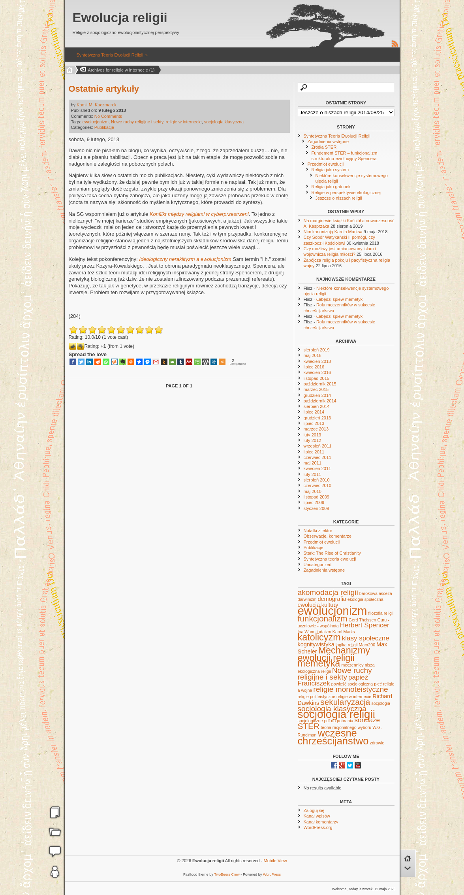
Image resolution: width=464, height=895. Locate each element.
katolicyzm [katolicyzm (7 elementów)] (319, 637)
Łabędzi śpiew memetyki (340, 299)
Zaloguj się (314, 810)
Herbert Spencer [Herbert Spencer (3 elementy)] (364, 625)
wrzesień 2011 (318, 446)
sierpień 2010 (317, 480)
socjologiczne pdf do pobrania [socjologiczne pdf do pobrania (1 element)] (325, 720)
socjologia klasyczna (224, 121)
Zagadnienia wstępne (328, 141)
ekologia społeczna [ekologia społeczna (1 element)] (365, 599)
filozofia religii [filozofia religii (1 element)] (381, 613)
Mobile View (275, 860)
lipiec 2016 (314, 366)
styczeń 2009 (316, 508)
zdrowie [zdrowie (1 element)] (377, 742)
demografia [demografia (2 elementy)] (332, 599)
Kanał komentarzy (321, 821)
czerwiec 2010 (317, 485)
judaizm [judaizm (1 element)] (324, 631)
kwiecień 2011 (317, 468)
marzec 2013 (316, 429)
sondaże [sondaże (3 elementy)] (367, 720)
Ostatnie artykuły (104, 89)
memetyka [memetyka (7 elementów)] (319, 663)
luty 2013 (312, 434)
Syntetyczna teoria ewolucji (330, 559)
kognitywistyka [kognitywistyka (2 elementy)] (316, 644)
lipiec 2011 (314, 451)
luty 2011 (312, 474)
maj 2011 (312, 463)
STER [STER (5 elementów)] (309, 726)
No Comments (108, 116)
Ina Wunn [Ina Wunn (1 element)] (307, 631)
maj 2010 (312, 491)
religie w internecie (184, 121)
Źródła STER (324, 147)
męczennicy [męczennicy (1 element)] (352, 665)
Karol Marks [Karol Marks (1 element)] (344, 631)
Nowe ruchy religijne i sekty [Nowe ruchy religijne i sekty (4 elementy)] (335, 673)
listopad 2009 (316, 497)
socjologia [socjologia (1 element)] (381, 703)
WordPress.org (318, 827)
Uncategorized (318, 564)
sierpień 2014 (317, 406)
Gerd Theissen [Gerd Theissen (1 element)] (362, 619)
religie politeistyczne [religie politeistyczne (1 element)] (316, 696)
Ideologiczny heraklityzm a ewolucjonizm (185, 259)
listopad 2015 (316, 378)
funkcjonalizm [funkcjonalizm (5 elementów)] (323, 618)
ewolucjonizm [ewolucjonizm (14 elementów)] (332, 610)
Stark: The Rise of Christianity (332, 553)
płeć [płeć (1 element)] (378, 684)
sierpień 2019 (317, 349)
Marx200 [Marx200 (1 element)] (367, 644)
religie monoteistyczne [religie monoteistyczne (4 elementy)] (350, 689)
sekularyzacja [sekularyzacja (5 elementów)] (345, 701)
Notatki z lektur (318, 530)
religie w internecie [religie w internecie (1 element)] (353, 696)
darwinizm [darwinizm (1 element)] (307, 599)
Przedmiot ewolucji (326, 164)
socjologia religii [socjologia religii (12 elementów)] (336, 714)
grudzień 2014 (317, 395)
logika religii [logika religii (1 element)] (347, 644)
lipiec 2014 (314, 412)
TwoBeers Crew (227, 874)
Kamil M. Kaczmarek (96, 104)
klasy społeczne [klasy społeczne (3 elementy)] (365, 638)
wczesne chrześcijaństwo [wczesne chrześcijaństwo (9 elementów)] (333, 736)
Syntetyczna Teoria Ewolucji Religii (110, 55)
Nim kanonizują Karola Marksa (333, 231)
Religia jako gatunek (331, 186)
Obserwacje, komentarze (328, 536)
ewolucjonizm (96, 121)
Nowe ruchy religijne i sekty (137, 121)
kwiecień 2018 (317, 361)
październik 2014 (320, 400)
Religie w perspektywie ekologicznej (346, 192)
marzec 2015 (316, 389)
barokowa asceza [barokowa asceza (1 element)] (375, 593)
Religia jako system (330, 169)
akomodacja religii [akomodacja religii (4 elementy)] (328, 592)
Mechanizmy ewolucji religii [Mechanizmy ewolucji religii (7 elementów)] (334, 654)
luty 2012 (312, 440)
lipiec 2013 (314, 423)
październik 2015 (320, 383)
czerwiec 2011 (317, 457)
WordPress (272, 874)
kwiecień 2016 (317, 372)
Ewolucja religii (120, 17)
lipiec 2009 (314, 502)
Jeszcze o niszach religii (339, 198)
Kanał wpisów (317, 816)
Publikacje (104, 127)
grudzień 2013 (317, 417)
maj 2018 (312, 355)
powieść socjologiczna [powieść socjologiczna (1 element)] (352, 684)
